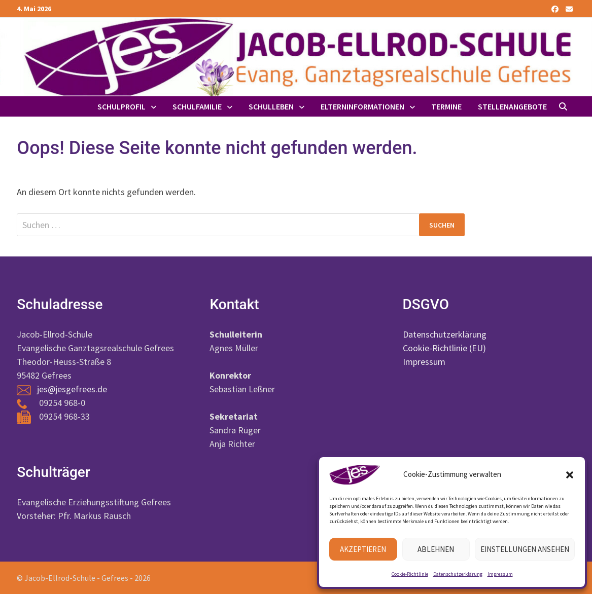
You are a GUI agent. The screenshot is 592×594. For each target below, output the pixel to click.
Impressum (500, 574)
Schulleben (271, 106)
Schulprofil (121, 106)
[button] (570, 475)
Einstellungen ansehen (524, 549)
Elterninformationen (362, 106)
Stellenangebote (512, 106)
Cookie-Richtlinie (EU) (444, 348)
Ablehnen (435, 549)
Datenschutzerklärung (457, 574)
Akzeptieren (363, 549)
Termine (446, 106)
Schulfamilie (197, 106)
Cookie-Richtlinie (410, 574)
